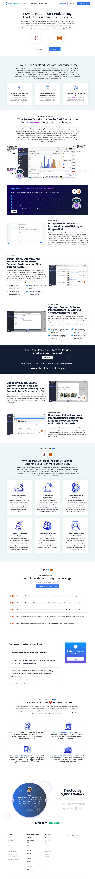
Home (9, 837)
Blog (46, 837)
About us (47, 849)
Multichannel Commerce (14, 856)
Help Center (48, 840)
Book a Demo (62, 3)
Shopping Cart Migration (13, 859)
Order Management (12, 851)
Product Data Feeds (12, 854)
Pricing (9, 842)
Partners (47, 842)
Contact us (48, 851)
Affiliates (47, 854)
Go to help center (75, 658)
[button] (12, 800)
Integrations (10, 840)
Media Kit (47, 856)
